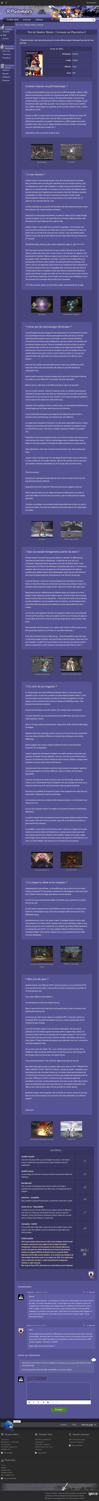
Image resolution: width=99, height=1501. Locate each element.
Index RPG (12, 19)
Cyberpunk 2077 (5, 1449)
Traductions (7, 54)
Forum (26, 19)
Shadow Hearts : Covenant (51, 32)
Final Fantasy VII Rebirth (42, 1444)
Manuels (6, 74)
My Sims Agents (5, 1444)
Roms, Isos (6, 51)
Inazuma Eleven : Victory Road (10, 1442)
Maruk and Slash (6, 1470)
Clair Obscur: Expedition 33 (9, 1447)
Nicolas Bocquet (60, 1495)
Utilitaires (6, 70)
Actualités (6, 32)
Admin (39, 19)
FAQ (74, 1424)
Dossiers (6, 39)
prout (29, 1325)
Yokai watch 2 (5, 1439)
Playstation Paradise (6, 1472)
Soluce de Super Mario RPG (77, 1439)
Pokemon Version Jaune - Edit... (44, 1447)
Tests (4, 35)
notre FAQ (61, 1370)
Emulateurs (7, 58)
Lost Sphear (38, 1449)
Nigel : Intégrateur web (7, 1475)
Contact (63, 1424)
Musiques (6, 80)
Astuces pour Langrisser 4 (76, 1442)
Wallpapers (6, 77)
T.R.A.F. (3, 1465)
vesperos (30, 1292)
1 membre (81, 1498)
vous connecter (71, 1363)
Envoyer (59, 1409)
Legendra (3, 1467)
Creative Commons (51, 1493)
